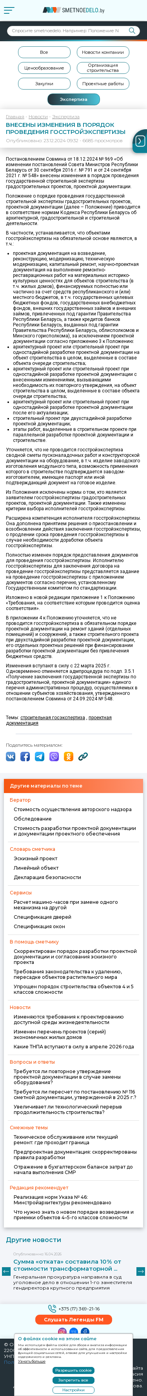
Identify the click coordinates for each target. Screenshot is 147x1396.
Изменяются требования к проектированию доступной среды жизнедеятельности (69, 1019)
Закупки (44, 83)
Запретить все (73, 1380)
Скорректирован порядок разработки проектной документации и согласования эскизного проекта (75, 956)
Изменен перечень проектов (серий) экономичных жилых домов (60, 1034)
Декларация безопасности (47, 877)
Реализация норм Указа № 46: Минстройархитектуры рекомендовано (62, 1199)
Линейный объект (36, 868)
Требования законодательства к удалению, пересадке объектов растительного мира (68, 974)
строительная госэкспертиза (52, 717)
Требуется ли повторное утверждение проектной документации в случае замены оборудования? (67, 1076)
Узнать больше (31, 1361)
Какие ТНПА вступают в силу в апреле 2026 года (74, 1047)
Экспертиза (73, 99)
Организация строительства (103, 67)
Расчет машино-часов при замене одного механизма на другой (66, 905)
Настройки (73, 1389)
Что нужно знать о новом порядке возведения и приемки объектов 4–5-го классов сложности (74, 1214)
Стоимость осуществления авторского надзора (73, 809)
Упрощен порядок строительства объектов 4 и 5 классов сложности (74, 989)
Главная (15, 116)
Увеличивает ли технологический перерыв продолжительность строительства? (68, 1109)
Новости (38, 116)
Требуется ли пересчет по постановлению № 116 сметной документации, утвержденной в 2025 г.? (75, 1094)
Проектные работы (103, 83)
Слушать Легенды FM (73, 1320)
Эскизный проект (35, 858)
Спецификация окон (39, 926)
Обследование (33, 819)
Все (44, 52)
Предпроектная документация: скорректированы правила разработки (75, 1154)
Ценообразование (44, 68)
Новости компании (103, 52)
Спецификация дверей (42, 917)
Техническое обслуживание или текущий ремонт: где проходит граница (66, 1139)
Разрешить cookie (73, 1370)
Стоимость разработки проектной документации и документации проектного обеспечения (75, 831)
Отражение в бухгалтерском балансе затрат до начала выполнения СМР (73, 1169)
